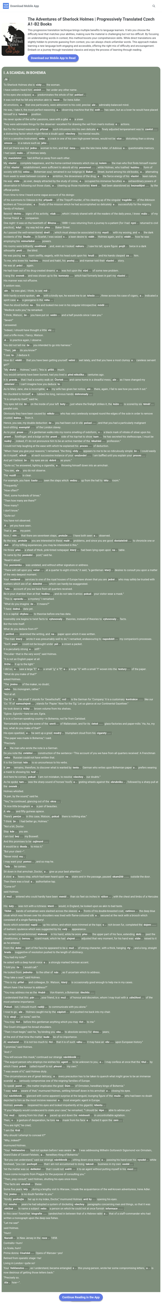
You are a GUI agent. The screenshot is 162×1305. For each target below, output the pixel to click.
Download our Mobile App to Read (53, 66)
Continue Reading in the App (81, 1297)
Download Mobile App (24, 6)
